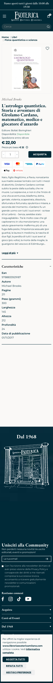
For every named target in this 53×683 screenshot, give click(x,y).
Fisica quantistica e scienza (21, 40)
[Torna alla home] (26, 16)
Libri (14, 37)
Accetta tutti (15, 659)
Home (5, 37)
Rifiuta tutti (14, 666)
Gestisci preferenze (18, 672)
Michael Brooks (12, 99)
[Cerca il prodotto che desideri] (23, 27)
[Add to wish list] (47, 48)
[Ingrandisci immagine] (3, 45)
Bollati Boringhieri (21, 130)
